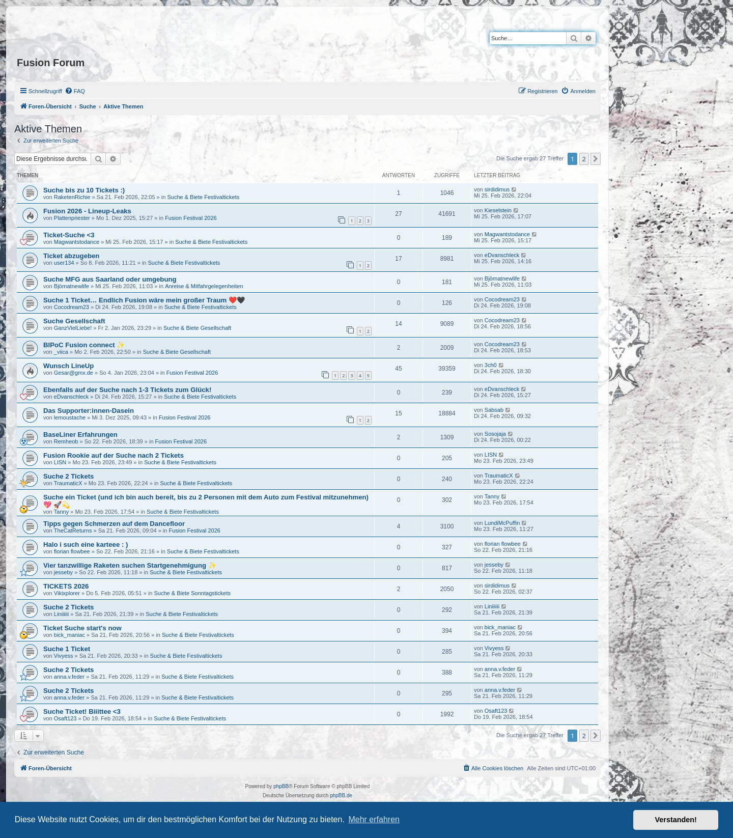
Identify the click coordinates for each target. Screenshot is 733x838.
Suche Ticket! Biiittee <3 (82, 711)
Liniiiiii (61, 614)
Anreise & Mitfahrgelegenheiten (204, 286)
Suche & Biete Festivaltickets (203, 197)
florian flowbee (72, 551)
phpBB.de (341, 795)
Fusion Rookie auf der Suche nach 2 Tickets (113, 455)
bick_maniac (69, 635)
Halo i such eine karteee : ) (85, 544)
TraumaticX (68, 483)
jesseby (63, 572)
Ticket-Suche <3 (69, 235)
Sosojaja (495, 434)
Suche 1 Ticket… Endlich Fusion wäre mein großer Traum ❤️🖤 (144, 300)
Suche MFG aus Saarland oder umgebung (110, 279)
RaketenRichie (72, 197)
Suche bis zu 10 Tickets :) (84, 190)
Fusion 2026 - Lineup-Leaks (87, 211)
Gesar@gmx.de (73, 373)
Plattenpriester (72, 218)
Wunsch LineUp (68, 366)
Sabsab (494, 410)
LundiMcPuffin (502, 523)
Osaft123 (65, 718)
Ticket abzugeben (71, 256)
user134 (64, 263)
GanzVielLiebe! (73, 328)
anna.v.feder (69, 677)
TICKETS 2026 (66, 586)
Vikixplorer (67, 593)
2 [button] (584, 158)
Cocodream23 (71, 307)
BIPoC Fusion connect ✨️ (84, 345)
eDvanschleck (502, 255)
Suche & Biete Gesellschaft (197, 328)
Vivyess (63, 656)
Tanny (61, 512)
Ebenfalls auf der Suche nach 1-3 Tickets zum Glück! (127, 390)
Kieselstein (498, 210)
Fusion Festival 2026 (191, 218)
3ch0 (491, 365)
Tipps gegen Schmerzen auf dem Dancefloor (114, 523)
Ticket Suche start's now (82, 628)
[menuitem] (75, 91)
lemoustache (70, 417)
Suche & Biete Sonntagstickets (192, 593)
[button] (595, 159)
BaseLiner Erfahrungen (80, 434)
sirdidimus (497, 189)
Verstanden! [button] (676, 820)
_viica (61, 352)
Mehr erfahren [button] (374, 819)
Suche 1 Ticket (66, 649)
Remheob (66, 441)
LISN (60, 462)
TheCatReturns (73, 530)
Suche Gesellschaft (74, 321)
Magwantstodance (76, 242)
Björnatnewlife (71, 286)
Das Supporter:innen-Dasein (88, 410)
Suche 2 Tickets (68, 476)
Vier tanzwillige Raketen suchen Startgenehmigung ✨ (129, 565)
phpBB (281, 786)
